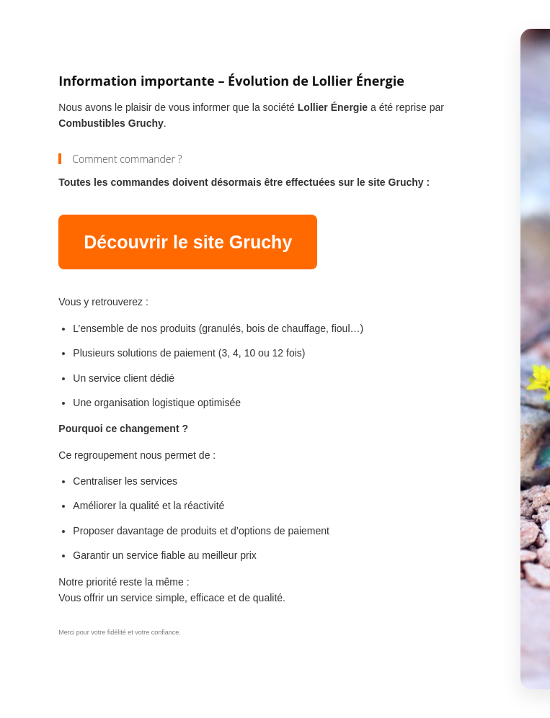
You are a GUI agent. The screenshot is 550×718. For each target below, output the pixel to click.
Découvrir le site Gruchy (188, 242)
